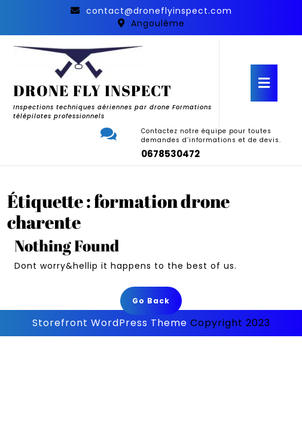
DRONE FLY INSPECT (92, 90)
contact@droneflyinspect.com (159, 11)
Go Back (157, 304)
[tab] (264, 83)
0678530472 (170, 154)
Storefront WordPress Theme (109, 323)
